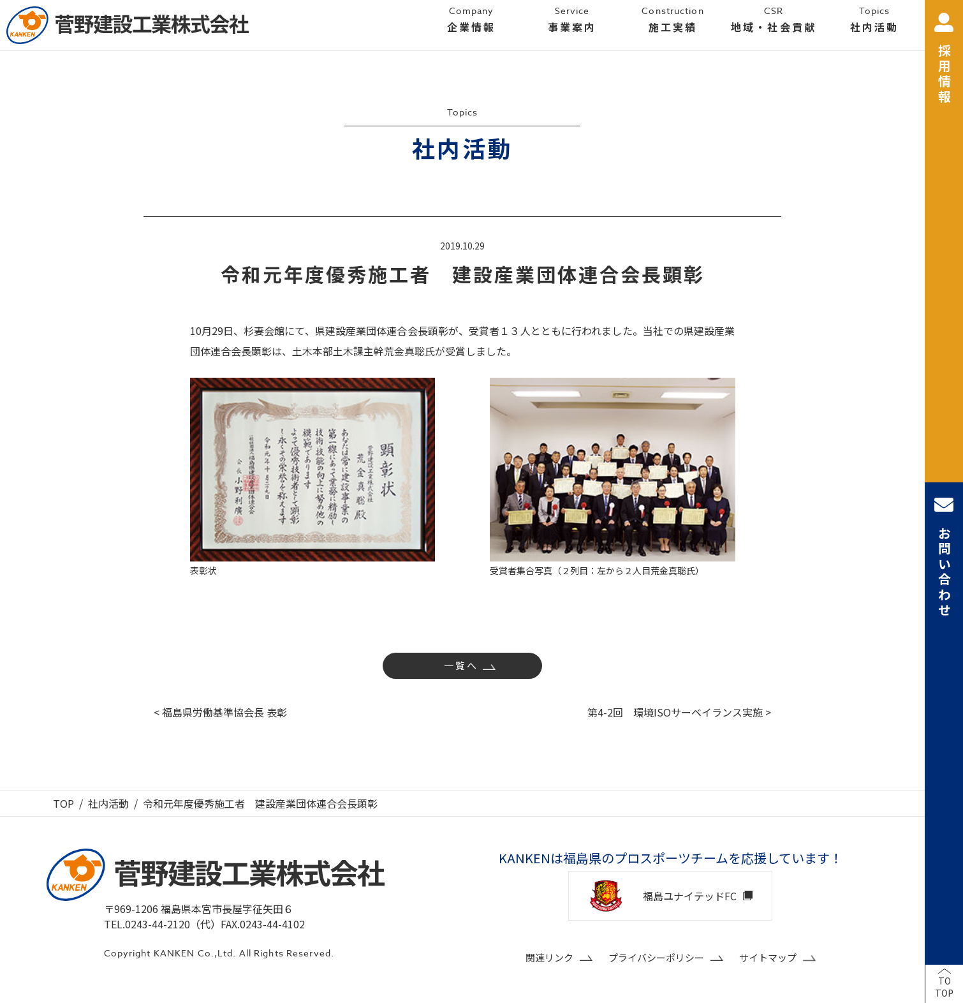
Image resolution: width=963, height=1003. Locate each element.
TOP (63, 803)
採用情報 (943, 59)
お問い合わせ (943, 556)
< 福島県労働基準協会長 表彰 (220, 712)
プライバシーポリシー (656, 957)
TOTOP (944, 987)
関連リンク (549, 957)
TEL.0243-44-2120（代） (162, 924)
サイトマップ (768, 957)
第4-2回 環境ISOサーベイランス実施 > (679, 712)
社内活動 (108, 803)
